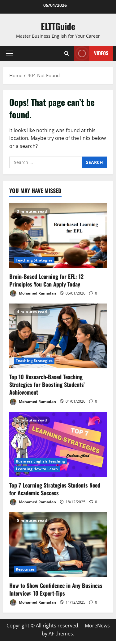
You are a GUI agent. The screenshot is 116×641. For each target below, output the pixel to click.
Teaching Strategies (34, 260)
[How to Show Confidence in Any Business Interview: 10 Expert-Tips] (58, 544)
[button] (9, 53)
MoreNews (97, 625)
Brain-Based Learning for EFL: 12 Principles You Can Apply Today (46, 280)
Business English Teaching (40, 461)
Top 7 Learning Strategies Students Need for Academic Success (54, 489)
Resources (25, 569)
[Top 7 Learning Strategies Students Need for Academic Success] (58, 444)
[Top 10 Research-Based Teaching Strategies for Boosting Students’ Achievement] (58, 336)
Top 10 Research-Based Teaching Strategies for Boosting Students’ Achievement (47, 384)
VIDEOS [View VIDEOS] (91, 53)
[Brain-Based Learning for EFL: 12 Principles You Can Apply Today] (58, 235)
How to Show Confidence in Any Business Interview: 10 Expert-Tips (55, 589)
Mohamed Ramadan (32, 293)
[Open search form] (66, 53)
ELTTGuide (58, 26)
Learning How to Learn (37, 468)
